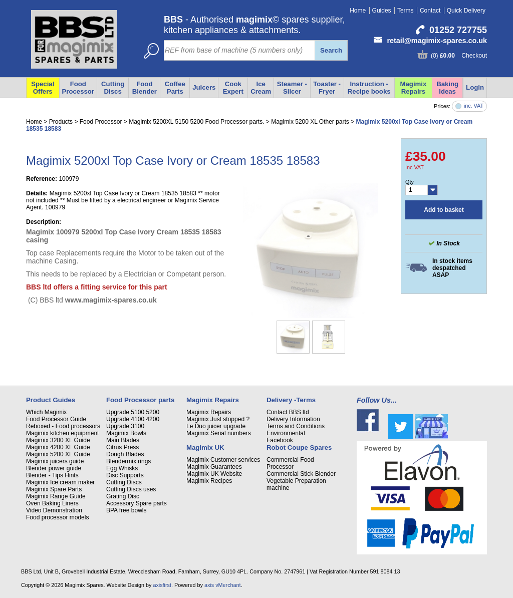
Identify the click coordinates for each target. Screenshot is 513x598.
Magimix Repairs (413, 87)
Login (475, 87)
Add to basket (443, 209)
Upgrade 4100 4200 (132, 419)
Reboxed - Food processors (63, 426)
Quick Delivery (466, 10)
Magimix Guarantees (214, 466)
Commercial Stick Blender (301, 473)
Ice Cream (260, 87)
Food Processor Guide (56, 419)
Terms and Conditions (296, 426)
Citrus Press (122, 447)
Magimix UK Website (214, 473)
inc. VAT (473, 106)
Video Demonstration (54, 510)
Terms (405, 10)
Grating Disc (122, 496)
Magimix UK (205, 447)
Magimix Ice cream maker (60, 482)
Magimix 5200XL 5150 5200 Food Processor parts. (196, 121)
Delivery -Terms (291, 400)
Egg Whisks (122, 468)
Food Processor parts (140, 400)
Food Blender (144, 87)
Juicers (203, 87)
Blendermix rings (128, 461)
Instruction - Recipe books (369, 87)
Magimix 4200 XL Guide (58, 447)
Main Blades (122, 440)
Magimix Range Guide (56, 496)
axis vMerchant (222, 585)
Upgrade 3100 (125, 426)
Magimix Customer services (223, 459)
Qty (409, 182)
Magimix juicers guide (55, 461)
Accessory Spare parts (136, 503)
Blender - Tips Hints (52, 475)
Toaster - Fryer (327, 87)
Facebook (280, 440)
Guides (381, 10)
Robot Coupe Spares (299, 447)
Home (358, 10)
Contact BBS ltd (288, 412)
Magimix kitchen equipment (62, 433)
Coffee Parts (175, 87)
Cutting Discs (124, 482)
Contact (430, 10)
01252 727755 (458, 30)
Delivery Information (293, 419)
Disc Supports (125, 475)
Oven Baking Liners (52, 503)
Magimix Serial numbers (218, 433)
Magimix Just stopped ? (217, 419)
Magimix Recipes (209, 480)
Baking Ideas (447, 87)
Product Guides (50, 400)
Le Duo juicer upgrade (215, 426)
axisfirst (162, 585)
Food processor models (57, 517)
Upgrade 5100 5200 (132, 412)
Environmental (286, 433)
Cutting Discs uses (131, 489)
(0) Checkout (459, 55)
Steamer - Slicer (292, 87)
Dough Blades (125, 454)
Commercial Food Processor (290, 463)
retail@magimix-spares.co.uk (437, 41)
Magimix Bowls (126, 433)
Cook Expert (233, 87)
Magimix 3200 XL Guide (58, 440)
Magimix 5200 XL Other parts (310, 121)
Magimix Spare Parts (54, 489)
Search (331, 50)
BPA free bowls (126, 510)
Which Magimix (46, 412)
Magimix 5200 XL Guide (58, 454)
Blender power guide (53, 468)
